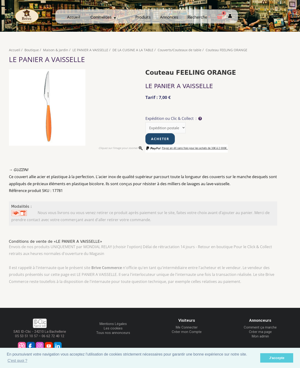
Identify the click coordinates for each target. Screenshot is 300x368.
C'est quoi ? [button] (17, 361)
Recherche (197, 17)
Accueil (73, 17)
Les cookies (113, 329)
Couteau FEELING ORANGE (231, 49)
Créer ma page (260, 332)
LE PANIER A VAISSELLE (91, 49)
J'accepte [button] (276, 358)
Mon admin (260, 337)
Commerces (103, 17)
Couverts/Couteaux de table (183, 49)
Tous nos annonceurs (113, 333)
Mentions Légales (113, 324)
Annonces (169, 17)
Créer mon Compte (187, 332)
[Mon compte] (230, 16)
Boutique (31, 49)
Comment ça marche (260, 328)
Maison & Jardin (56, 49)
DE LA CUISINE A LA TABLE (136, 49)
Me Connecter (187, 328)
